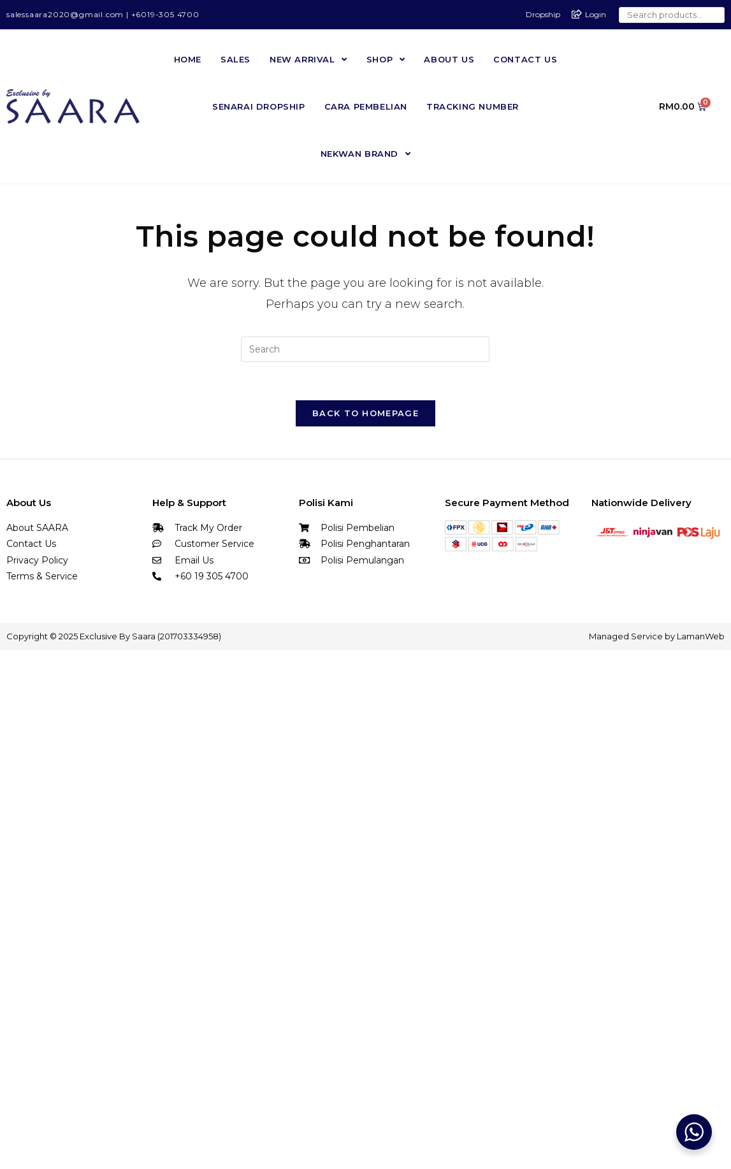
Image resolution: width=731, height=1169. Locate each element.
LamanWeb (701, 636)
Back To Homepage (365, 413)
